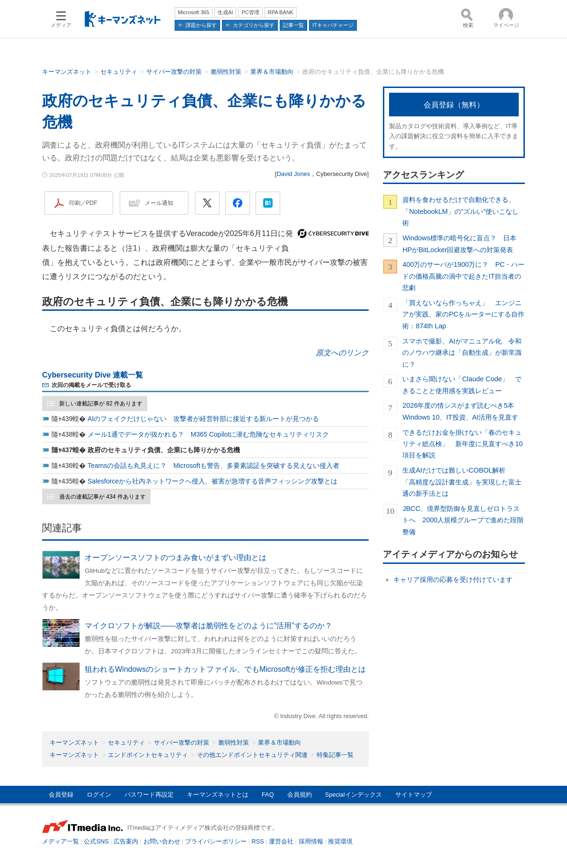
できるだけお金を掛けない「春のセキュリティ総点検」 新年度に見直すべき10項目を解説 (462, 444)
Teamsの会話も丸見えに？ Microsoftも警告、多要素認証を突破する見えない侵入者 (213, 465)
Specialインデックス (353, 794)
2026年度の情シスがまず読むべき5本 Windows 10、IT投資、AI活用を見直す (461, 411)
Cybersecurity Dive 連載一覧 (92, 375)
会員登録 (61, 794)
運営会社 (281, 841)
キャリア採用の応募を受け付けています (453, 579)
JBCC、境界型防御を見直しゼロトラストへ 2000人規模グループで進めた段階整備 (462, 520)
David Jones (293, 173)
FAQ (268, 794)
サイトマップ (413, 794)
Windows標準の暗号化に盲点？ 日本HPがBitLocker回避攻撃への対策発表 (459, 243)
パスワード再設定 (149, 794)
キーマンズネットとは (217, 794)
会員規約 (299, 794)
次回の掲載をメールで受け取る (91, 385)
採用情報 (311, 841)
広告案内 (126, 841)
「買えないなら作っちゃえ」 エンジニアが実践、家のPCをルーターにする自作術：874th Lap (463, 314)
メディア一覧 (60, 841)
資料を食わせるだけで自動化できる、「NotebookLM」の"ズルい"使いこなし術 (460, 211)
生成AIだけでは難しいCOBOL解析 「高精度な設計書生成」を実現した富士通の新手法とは (462, 481)
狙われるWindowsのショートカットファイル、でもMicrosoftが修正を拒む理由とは (225, 669)
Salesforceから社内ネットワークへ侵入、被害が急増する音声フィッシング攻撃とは (212, 481)
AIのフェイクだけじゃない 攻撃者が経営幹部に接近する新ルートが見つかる (203, 418)
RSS (258, 841)
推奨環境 (340, 841)
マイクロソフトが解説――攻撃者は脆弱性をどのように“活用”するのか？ (208, 626)
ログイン (99, 794)
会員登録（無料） (454, 105)
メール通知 (159, 203)
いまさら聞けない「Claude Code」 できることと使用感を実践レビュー (462, 384)
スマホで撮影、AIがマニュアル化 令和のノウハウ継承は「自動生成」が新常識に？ (462, 352)
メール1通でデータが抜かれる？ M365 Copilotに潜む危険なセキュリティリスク (208, 434)
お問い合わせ (161, 841)
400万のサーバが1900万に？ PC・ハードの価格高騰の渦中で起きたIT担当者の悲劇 (463, 276)
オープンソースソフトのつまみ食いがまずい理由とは (175, 558)
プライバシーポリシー (216, 841)
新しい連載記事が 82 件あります (100, 403)
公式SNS (96, 841)
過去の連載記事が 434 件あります (102, 496)
